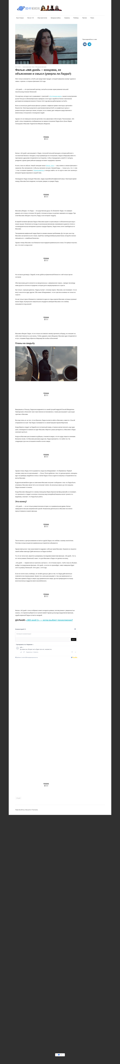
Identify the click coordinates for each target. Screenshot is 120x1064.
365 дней (18, 798)
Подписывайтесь (38, 170)
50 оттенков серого (56, 96)
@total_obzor (50, 166)
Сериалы (67, 18)
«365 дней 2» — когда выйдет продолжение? (49, 620)
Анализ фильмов (27, 67)
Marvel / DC (30, 18)
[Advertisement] (46, 715)
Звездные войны (56, 18)
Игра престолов (42, 18)
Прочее (84, 18)
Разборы (76, 18)
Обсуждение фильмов (40, 67)
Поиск (92, 18)
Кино (33, 67)
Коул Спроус (20, 18)
